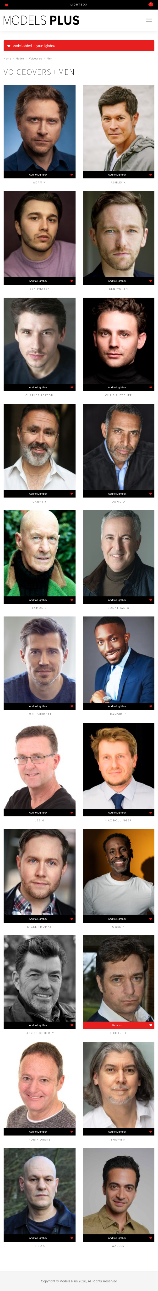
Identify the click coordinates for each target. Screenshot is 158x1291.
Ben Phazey (39, 288)
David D (118, 501)
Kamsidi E (118, 714)
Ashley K (118, 182)
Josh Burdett (39, 714)
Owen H (118, 926)
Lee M (39, 820)
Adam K (39, 182)
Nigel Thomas (39, 926)
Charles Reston (39, 395)
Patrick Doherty (39, 1032)
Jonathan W (118, 607)
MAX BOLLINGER (118, 820)
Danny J (39, 501)
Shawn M (118, 1139)
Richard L (118, 1032)
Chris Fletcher (118, 395)
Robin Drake (39, 1139)
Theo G (39, 1245)
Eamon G (39, 607)
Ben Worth (118, 288)
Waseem (118, 1245)
